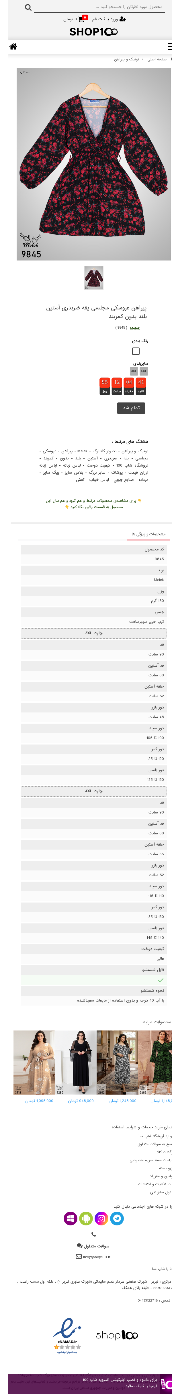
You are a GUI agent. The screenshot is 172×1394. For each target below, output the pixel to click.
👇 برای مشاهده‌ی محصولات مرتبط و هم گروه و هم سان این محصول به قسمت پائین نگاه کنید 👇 (86, 504)
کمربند (41, 458)
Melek (75, 451)
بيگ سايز (43, 472)
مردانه (135, 479)
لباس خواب (91, 479)
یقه (118, 458)
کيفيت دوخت (91, 465)
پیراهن (59, 451)
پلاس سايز (66, 472)
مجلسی (134, 458)
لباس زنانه (64, 465)
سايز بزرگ (89, 472)
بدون (56, 458)
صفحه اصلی (150, 59)
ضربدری (103, 458)
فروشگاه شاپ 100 (124, 465)
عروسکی (42, 451)
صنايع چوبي (116, 479)
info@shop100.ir (89, 1257)
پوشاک (109, 472)
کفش (72, 479)
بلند (70, 458)
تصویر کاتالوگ (97, 451)
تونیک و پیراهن (118, 59)
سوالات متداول (88, 1246)
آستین (85, 458)
